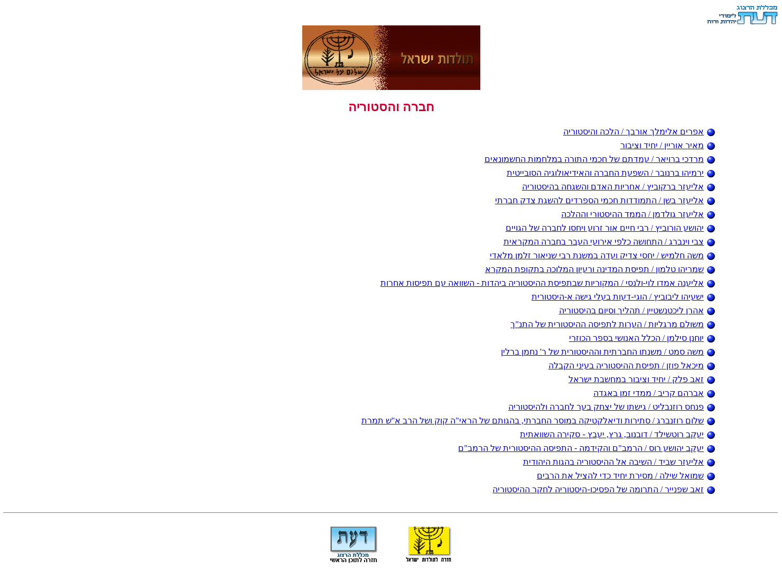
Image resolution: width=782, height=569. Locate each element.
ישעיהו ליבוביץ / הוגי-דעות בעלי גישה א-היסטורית (623, 296)
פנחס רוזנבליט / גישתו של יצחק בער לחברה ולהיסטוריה (611, 406)
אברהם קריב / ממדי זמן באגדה (654, 393)
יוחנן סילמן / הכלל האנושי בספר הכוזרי (642, 337)
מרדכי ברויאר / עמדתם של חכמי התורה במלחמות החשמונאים (600, 159)
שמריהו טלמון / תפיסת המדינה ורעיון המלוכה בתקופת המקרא (600, 269)
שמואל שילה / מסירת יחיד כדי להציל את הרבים (626, 475)
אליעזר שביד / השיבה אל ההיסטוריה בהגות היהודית (619, 461)
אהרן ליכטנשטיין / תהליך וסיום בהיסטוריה (637, 310)
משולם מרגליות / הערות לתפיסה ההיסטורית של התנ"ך (612, 324)
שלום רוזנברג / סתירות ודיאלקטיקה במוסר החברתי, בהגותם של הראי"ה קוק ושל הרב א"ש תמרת (538, 420)
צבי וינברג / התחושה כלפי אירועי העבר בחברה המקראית (609, 241)
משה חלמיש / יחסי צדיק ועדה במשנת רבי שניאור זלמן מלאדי (602, 255)
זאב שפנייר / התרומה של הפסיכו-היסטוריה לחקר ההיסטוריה (603, 489)
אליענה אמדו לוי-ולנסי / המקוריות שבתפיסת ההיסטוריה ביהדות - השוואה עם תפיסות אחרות (547, 282)
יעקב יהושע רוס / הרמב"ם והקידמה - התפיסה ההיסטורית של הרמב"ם (586, 448)
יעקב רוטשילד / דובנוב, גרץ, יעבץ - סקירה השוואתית (617, 434)
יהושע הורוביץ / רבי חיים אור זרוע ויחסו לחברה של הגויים (610, 227)
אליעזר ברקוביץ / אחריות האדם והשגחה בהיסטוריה (618, 186)
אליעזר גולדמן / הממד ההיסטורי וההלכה (638, 214)
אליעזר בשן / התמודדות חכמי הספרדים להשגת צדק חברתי (605, 200)
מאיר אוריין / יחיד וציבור (667, 145)
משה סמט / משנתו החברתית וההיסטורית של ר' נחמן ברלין (608, 351)
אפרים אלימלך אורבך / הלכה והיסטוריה (639, 131)
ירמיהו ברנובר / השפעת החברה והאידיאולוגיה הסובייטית (611, 172)
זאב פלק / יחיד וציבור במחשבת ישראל (642, 379)
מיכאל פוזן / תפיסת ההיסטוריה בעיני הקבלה (631, 365)
